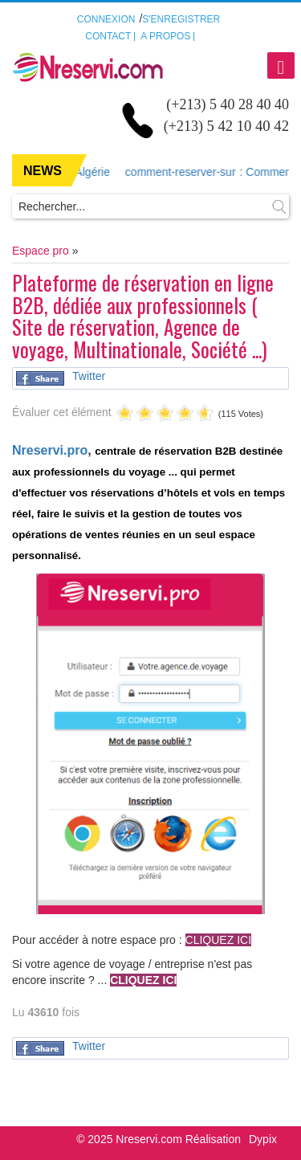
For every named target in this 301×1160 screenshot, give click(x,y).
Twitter (88, 376)
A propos (165, 36)
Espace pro (40, 250)
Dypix (263, 1139)
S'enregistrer (181, 19)
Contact (108, 36)
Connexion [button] (106, 19)
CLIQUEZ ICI (143, 980)
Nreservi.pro (49, 450)
